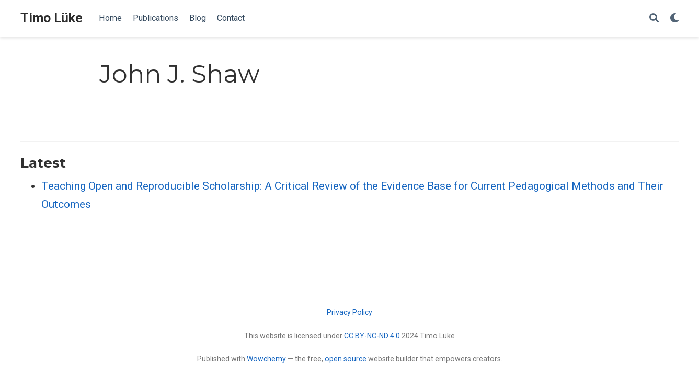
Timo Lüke (51, 18)
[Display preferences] (674, 19)
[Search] (654, 19)
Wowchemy (266, 359)
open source (345, 359)
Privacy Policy (349, 312)
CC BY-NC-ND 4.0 (372, 336)
